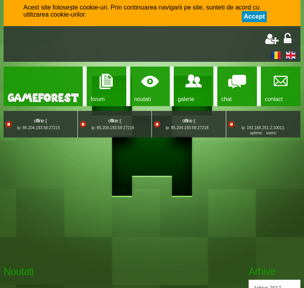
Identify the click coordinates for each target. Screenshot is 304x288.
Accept (254, 16)
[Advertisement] (101, 45)
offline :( (40, 121)
